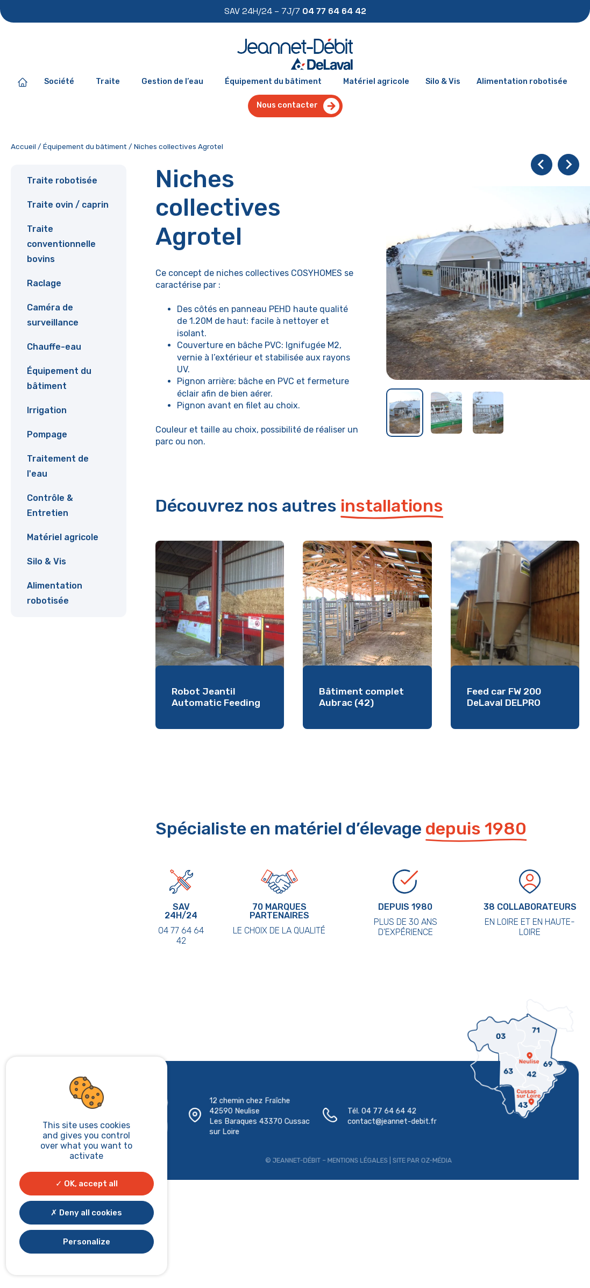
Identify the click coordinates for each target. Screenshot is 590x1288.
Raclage (44, 284)
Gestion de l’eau (175, 82)
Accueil (23, 147)
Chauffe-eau (54, 347)
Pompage (47, 435)
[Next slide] (568, 165)
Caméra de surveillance (53, 315)
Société (62, 82)
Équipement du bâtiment (276, 82)
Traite (111, 82)
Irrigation (47, 411)
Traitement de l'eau (58, 466)
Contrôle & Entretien (50, 506)
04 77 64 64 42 (384, 1112)
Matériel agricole (376, 82)
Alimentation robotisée (520, 82)
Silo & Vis (442, 82)
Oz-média (429, 1159)
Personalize (86, 1242)
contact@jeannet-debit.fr (387, 1122)
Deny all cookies (86, 1213)
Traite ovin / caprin (68, 205)
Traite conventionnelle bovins (61, 244)
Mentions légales (354, 1159)
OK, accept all (86, 1183)
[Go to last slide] (541, 165)
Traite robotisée (62, 181)
